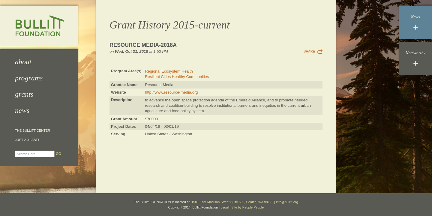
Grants (24, 94)
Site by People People (247, 207)
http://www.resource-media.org (171, 92)
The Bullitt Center (32, 130)
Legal (224, 207)
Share (309, 51)
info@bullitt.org (287, 202)
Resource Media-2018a (143, 45)
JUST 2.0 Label (27, 140)
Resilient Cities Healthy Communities (177, 76)
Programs (29, 78)
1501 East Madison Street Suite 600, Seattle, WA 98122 (232, 202)
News (22, 110)
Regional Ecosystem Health (169, 71)
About (23, 61)
